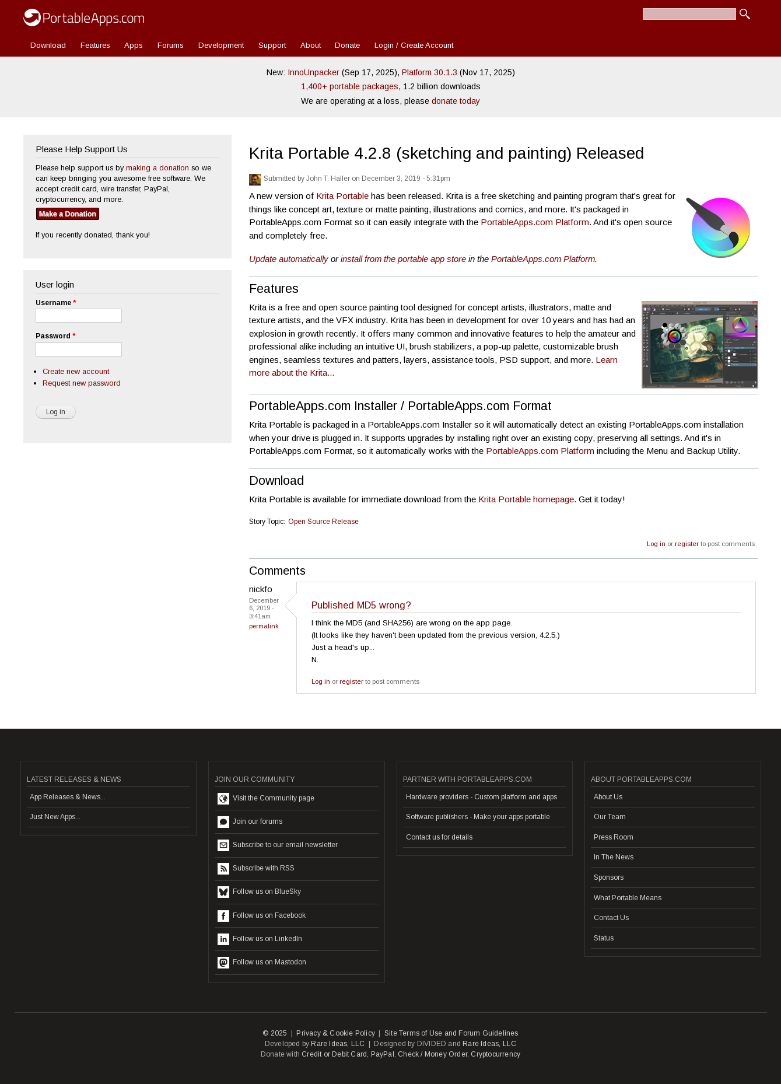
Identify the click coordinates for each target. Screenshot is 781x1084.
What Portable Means (627, 898)
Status (604, 938)
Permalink (264, 626)
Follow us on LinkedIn (260, 939)
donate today (456, 101)
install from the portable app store (403, 259)
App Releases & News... (68, 797)
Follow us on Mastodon (262, 962)
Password (55, 336)
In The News (613, 857)
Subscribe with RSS (256, 869)
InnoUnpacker (313, 72)
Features (95, 45)
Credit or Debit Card (334, 1054)
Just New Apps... (55, 817)
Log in (656, 543)
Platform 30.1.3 (429, 72)
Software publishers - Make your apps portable (478, 817)
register (687, 543)
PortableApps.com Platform (535, 222)
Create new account (76, 371)
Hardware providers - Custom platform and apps (481, 797)
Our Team (610, 817)
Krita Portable (342, 196)
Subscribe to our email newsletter (278, 845)
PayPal (382, 1054)
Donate (347, 45)
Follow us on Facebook (262, 916)
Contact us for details (439, 837)
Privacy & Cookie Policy (335, 1033)
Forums (170, 45)
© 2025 (274, 1033)
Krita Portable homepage (526, 499)
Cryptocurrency (495, 1054)
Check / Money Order (432, 1054)
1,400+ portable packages (349, 86)
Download (48, 45)
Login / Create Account (413, 45)
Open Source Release (323, 521)
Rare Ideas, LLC (338, 1044)
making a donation (157, 167)
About (310, 45)
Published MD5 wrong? (361, 605)
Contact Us (611, 918)
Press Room (613, 837)
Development (221, 45)
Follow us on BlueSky (259, 892)
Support (272, 45)
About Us (608, 797)
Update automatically (288, 259)
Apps (133, 45)
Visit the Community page (266, 799)
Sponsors (609, 877)
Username (56, 303)
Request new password (82, 383)
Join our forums (250, 822)
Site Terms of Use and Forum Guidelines (451, 1033)
